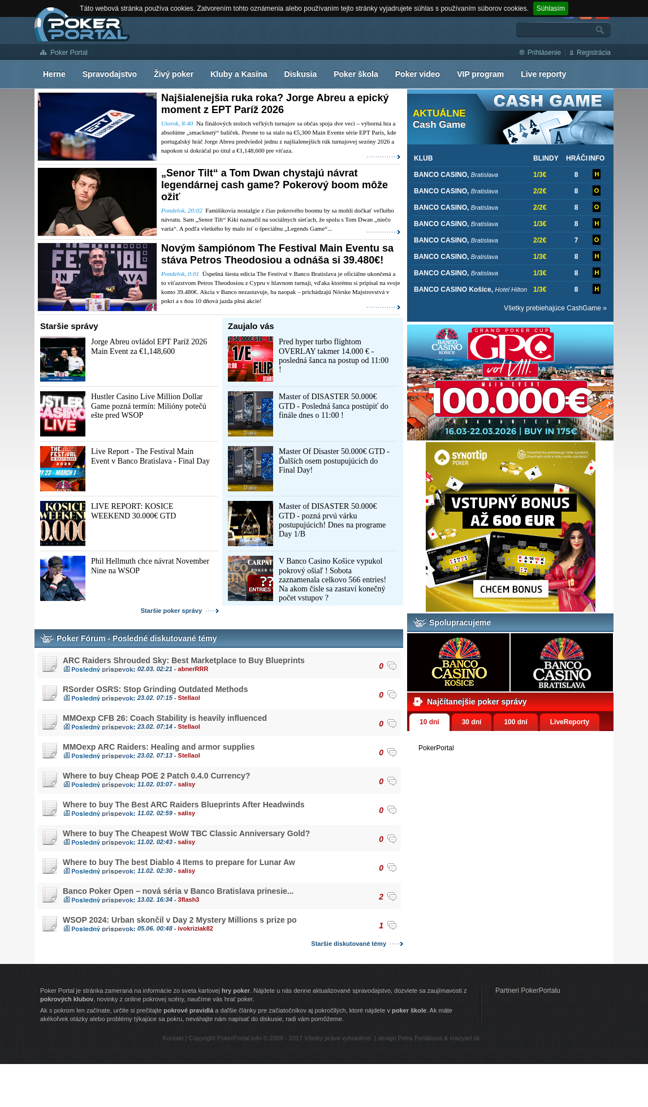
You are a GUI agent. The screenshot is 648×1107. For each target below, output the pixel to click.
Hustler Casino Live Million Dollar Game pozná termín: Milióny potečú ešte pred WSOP (148, 406)
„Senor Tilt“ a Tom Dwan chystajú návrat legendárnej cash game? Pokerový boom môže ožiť (274, 184)
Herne (54, 74)
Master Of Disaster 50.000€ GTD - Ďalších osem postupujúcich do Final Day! (334, 460)
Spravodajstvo (110, 74)
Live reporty (543, 74)
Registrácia (594, 53)
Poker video (417, 74)
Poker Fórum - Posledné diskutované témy (137, 638)
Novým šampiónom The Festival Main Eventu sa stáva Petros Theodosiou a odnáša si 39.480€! (277, 254)
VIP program (480, 74)
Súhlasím (551, 8)
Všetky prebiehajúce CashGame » (555, 308)
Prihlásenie (544, 53)
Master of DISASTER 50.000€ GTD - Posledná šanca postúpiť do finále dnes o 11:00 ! (333, 406)
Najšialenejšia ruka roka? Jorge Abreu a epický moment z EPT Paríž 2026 (275, 103)
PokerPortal (436, 748)
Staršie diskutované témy (348, 943)
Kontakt (172, 1038)
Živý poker (173, 74)
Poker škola (356, 74)
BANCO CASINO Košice (452, 289)
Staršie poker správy (171, 610)
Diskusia (300, 74)
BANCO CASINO (440, 175)
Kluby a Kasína (238, 74)
